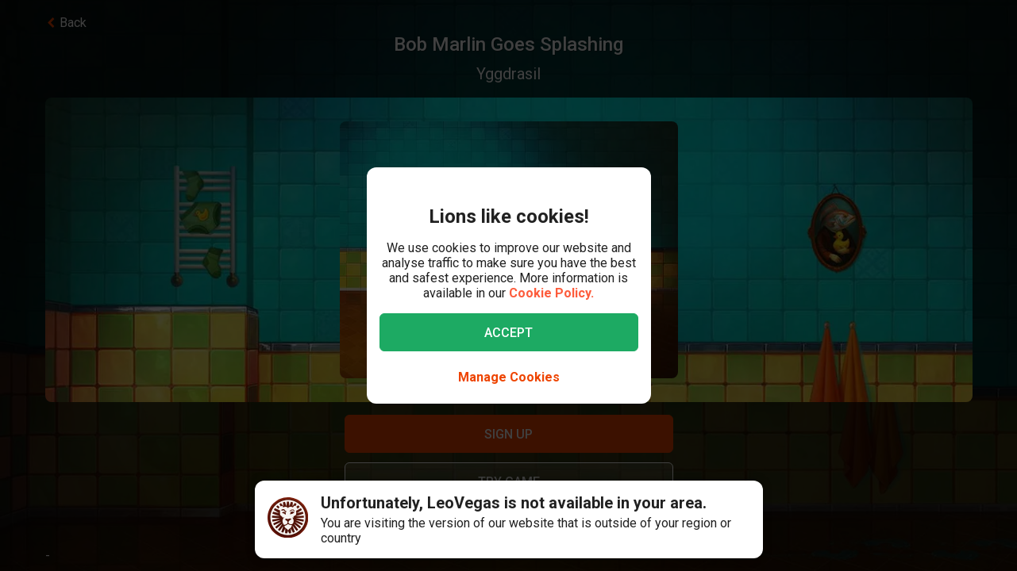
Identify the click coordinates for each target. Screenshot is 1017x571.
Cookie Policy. (551, 293)
